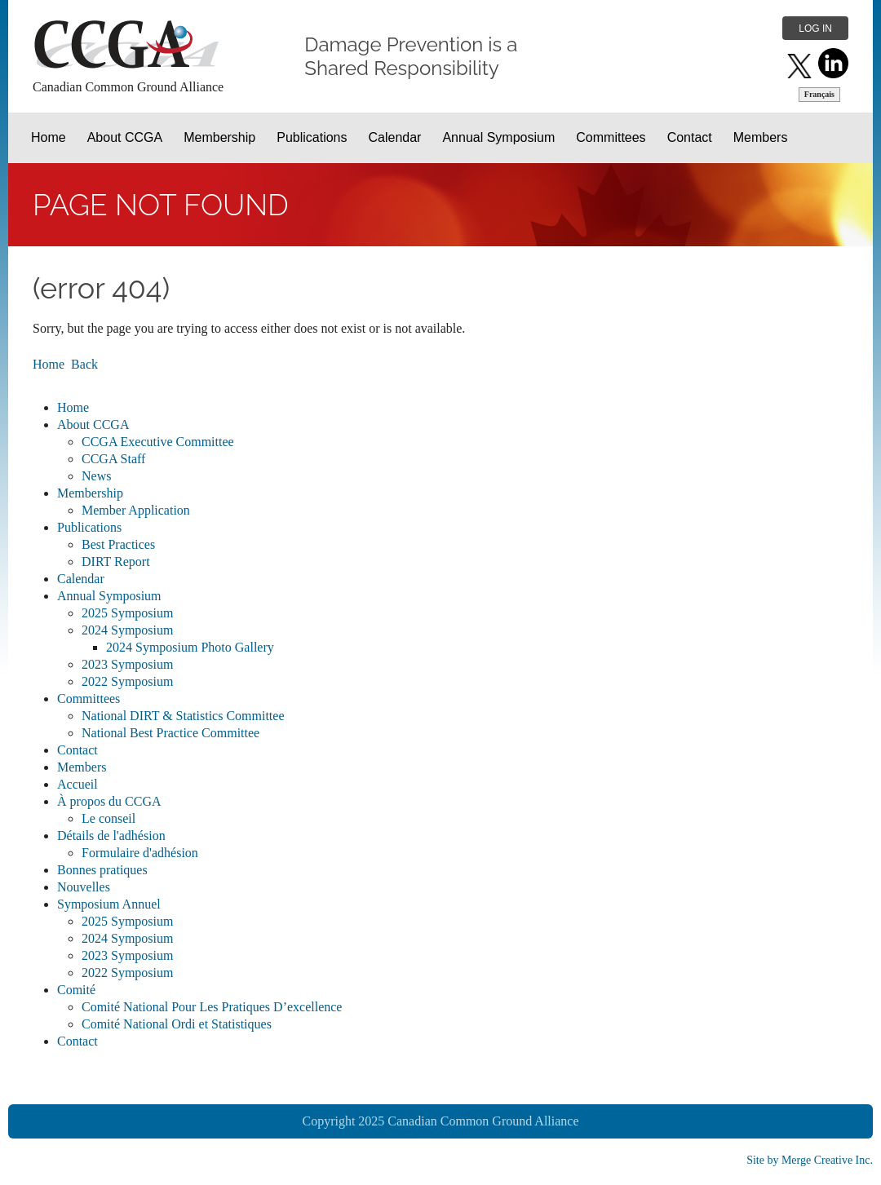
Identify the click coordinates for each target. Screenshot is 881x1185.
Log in (815, 28)
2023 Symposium (127, 664)
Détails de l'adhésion (111, 835)
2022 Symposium (127, 681)
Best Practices (118, 544)
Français (819, 94)
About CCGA (93, 424)
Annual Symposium (109, 596)
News (96, 476)
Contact (77, 750)
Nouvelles (83, 887)
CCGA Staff (113, 459)
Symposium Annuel (109, 904)
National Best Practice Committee (170, 733)
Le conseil (108, 818)
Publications (89, 527)
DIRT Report (116, 561)
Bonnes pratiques (102, 870)
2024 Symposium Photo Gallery (190, 647)
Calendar (80, 579)
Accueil (77, 784)
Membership (90, 493)
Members (81, 767)
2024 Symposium (127, 630)
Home (48, 364)
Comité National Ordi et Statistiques (177, 1024)
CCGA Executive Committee (158, 442)
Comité (76, 990)
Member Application (136, 510)
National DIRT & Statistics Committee (183, 716)
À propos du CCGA (109, 801)
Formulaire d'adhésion (140, 853)
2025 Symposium (127, 613)
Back (84, 364)
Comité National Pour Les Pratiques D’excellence (212, 1007)
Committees (88, 698)
